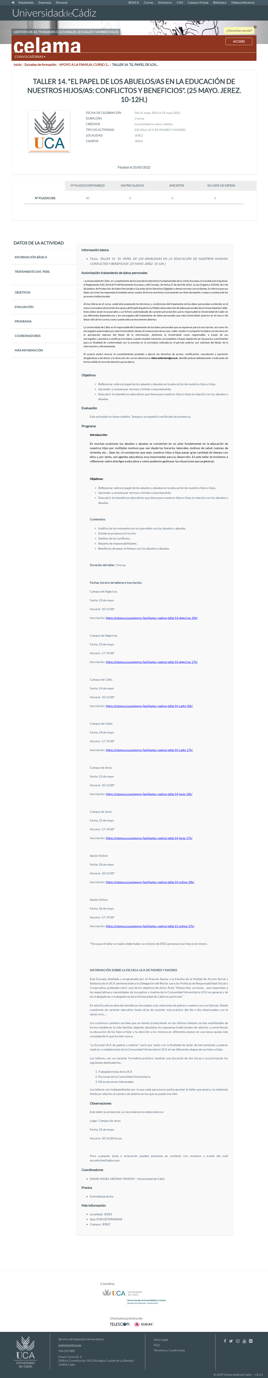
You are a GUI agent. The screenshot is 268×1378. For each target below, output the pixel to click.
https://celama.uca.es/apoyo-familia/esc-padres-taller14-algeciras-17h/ (152, 662)
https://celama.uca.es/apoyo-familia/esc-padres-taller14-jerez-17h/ (149, 838)
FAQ (157, 1345)
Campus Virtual (198, 2)
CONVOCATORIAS (30, 56)
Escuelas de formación (41, 64)
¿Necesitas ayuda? (239, 30)
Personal (61, 2)
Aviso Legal (161, 1339)
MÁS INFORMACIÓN (29, 350)
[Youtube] (244, 1340)
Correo (148, 2)
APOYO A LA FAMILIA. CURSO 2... (85, 64)
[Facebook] (225, 1340)
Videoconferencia (242, 2)
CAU (180, 2)
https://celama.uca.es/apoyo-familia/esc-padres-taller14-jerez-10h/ (149, 794)
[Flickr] (251, 1340)
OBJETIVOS (22, 292)
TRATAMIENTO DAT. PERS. (32, 271)
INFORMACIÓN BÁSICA (31, 257)
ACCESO (239, 41)
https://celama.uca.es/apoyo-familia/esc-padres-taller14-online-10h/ (150, 882)
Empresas (45, 2)
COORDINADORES (27, 336)
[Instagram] (238, 1340)
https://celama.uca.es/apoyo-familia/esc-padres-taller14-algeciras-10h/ (152, 618)
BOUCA (134, 2)
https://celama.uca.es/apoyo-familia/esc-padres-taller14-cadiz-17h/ (149, 750)
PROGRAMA (23, 321)
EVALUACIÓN (24, 307)
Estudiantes (26, 2)
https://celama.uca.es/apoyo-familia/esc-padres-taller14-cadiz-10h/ (149, 706)
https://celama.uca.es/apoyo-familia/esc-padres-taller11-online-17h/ (150, 926)
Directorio (165, 2)
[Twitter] (231, 1340)
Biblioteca (219, 2)
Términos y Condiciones (169, 1350)
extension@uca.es (69, 1345)
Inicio (19, 64)
